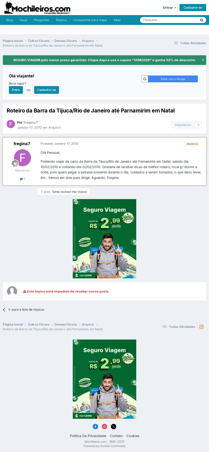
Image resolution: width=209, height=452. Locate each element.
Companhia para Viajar (90, 20)
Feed (23, 20)
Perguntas (41, 20)
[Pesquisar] (156, 20)
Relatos (61, 20)
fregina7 (21, 143)
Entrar (169, 7)
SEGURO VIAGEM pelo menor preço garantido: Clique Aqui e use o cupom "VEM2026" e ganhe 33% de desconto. (104, 60)
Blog (9, 20)
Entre (16, 90)
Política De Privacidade (88, 436)
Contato (116, 436)
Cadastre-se (192, 7)
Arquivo (54, 127)
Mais (117, 20)
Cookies (132, 436)
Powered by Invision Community (104, 446)
